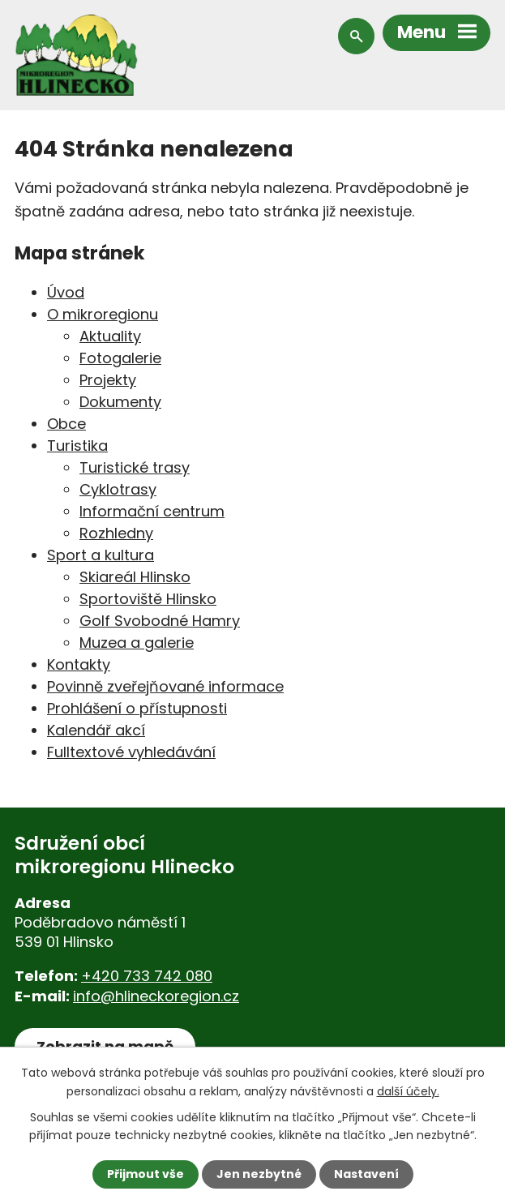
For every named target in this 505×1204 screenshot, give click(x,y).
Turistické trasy (134, 467)
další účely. (408, 1090)
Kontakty (78, 664)
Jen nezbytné (259, 1174)
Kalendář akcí (96, 730)
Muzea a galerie (136, 642)
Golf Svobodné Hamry (159, 621)
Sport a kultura (100, 555)
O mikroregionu (102, 314)
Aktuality (110, 336)
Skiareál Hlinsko (134, 577)
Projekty (107, 380)
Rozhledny (116, 533)
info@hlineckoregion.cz (156, 996)
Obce (66, 423)
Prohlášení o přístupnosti (137, 708)
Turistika (77, 445)
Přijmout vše (145, 1174)
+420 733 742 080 (146, 976)
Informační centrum (152, 511)
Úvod (65, 292)
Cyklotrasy (117, 489)
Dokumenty (120, 402)
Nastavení (366, 1174)
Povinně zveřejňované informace (165, 686)
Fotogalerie (120, 358)
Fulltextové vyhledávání (131, 752)
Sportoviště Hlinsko (147, 599)
